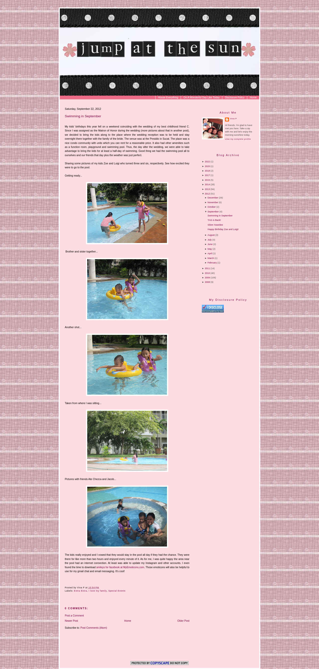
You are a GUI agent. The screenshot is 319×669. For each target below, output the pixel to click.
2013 (207, 189)
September (213, 211)
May (210, 249)
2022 (207, 161)
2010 (207, 273)
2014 (207, 184)
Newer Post (71, 620)
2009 (207, 277)
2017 (207, 175)
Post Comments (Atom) (93, 627)
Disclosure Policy (234, 97)
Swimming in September (83, 116)
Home (253, 97)
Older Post (183, 620)
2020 (207, 166)
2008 (207, 282)
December (213, 197)
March (211, 258)
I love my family (98, 591)
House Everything (168, 97)
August (211, 235)
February (212, 262)
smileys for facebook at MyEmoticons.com (120, 567)
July (210, 240)
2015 (207, 180)
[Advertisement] (244, 355)
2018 (207, 171)
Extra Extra (80, 591)
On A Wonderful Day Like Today (202, 97)
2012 (207, 193)
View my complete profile (238, 139)
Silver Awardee (215, 225)
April (210, 253)
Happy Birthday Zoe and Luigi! (223, 229)
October (212, 207)
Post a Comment (74, 615)
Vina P (233, 119)
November (213, 202)
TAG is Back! (214, 220)
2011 (207, 268)
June (210, 244)
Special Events (117, 591)
